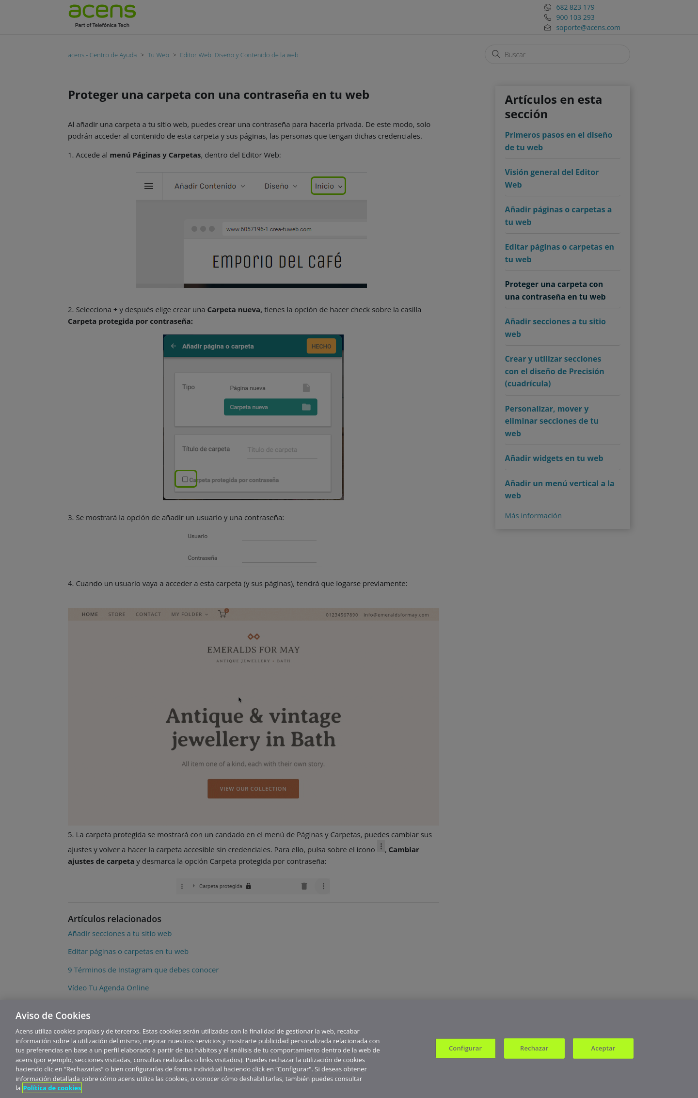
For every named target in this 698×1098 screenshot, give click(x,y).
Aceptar (603, 1051)
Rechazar (534, 1051)
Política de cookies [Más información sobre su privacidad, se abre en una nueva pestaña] (52, 1091)
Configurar (465, 1051)
